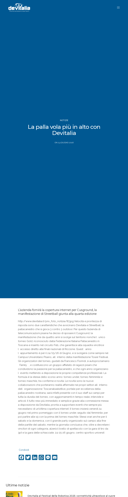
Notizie (64, 120)
